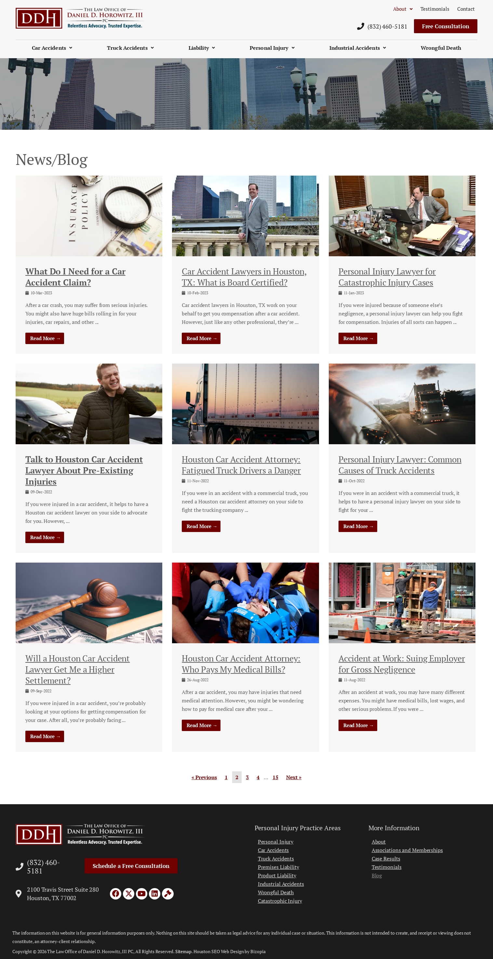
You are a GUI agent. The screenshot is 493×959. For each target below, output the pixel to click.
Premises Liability (278, 867)
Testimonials (434, 9)
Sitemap (183, 951)
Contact (466, 9)
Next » (293, 777)
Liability (202, 47)
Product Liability (277, 875)
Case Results (386, 858)
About (403, 9)
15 (275, 777)
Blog (377, 875)
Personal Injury (272, 47)
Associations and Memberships (407, 850)
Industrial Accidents (357, 47)
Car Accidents (52, 47)
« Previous (204, 777)
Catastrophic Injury (280, 901)
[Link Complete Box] (89, 265)
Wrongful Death (441, 47)
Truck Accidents (130, 47)
